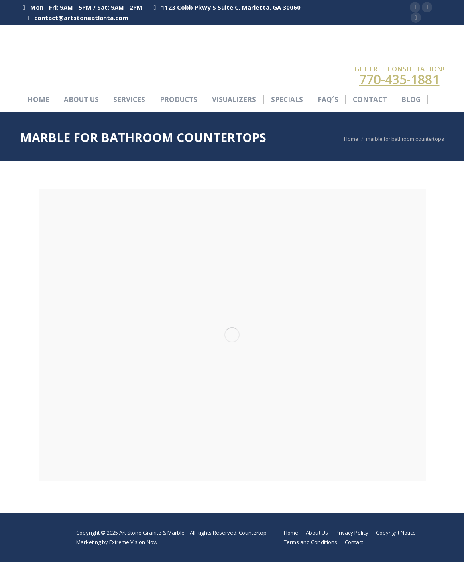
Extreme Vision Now (133, 542)
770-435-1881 (399, 79)
